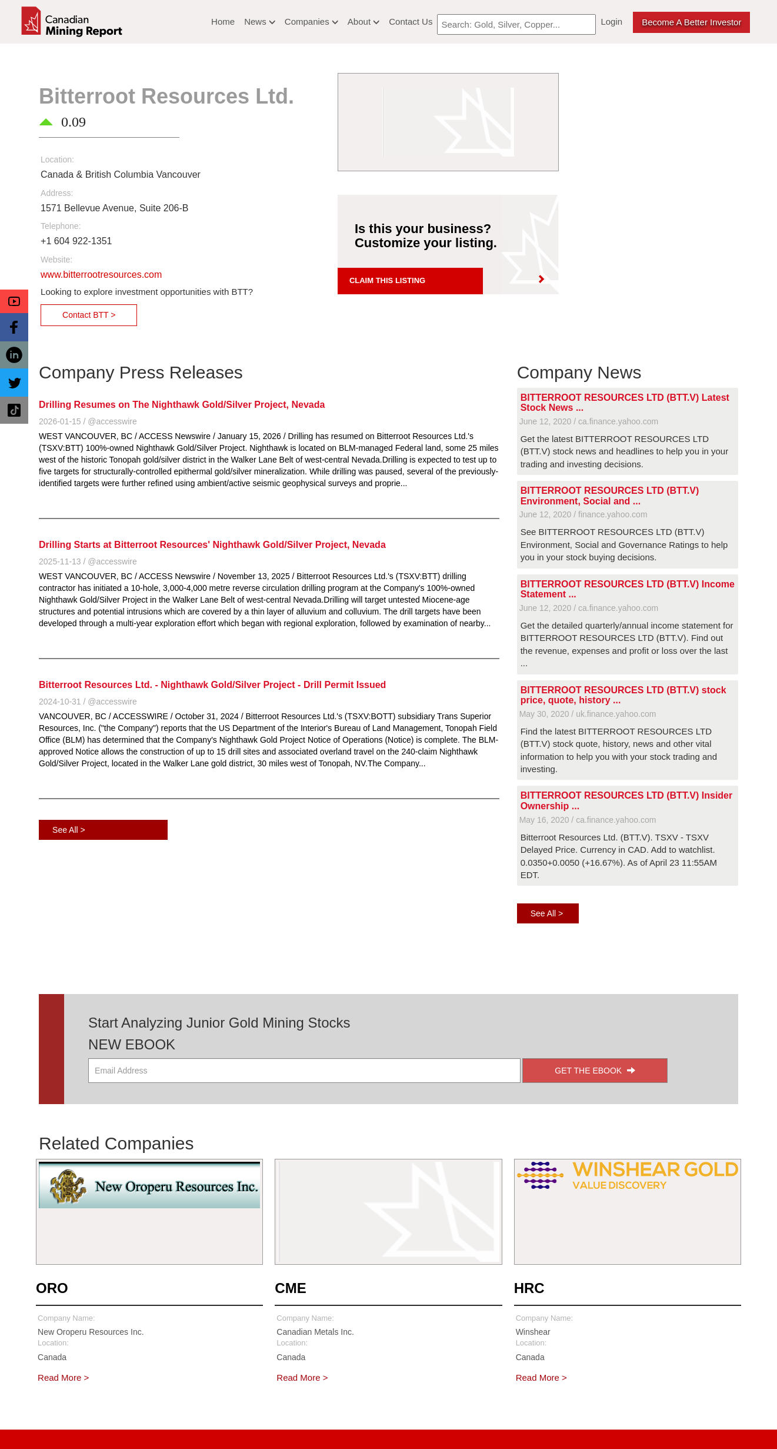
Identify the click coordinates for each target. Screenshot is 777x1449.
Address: (57, 193)
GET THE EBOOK (595, 1070)
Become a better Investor (691, 22)
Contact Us (410, 21)
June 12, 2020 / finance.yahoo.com (583, 514)
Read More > (63, 1377)
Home (223, 21)
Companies (311, 21)
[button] (14, 301)
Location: (57, 159)
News (259, 21)
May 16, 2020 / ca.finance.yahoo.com (587, 820)
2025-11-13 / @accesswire (88, 561)
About (363, 21)
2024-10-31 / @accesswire (88, 701)
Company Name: (66, 1318)
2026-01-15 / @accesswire (88, 421)
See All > (68, 830)
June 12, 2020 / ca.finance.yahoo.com (589, 421)
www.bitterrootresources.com (101, 275)
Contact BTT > (88, 315)
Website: (56, 259)
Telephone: (61, 226)
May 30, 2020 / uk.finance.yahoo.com (587, 714)
